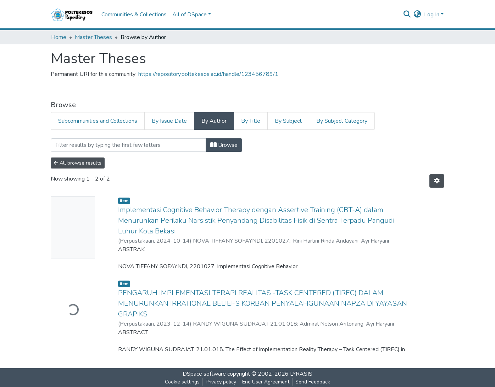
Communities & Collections (134, 14)
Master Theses (93, 37)
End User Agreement (265, 381)
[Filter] (128, 145)
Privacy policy (221, 381)
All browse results (77, 163)
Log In (431, 14)
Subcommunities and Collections (97, 121)
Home (58, 37)
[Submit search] (407, 14)
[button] (417, 14)
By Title (250, 121)
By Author (214, 121)
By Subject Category (341, 121)
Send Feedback (312, 381)
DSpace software (204, 374)
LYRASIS (301, 374)
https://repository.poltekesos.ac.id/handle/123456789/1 (208, 74)
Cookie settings (182, 381)
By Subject (288, 121)
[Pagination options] (436, 181)
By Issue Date (169, 121)
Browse (224, 145)
